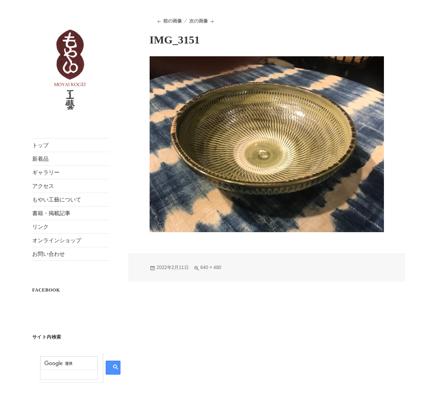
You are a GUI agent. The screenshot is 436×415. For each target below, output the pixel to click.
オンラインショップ (56, 240)
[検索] (69, 364)
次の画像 (198, 21)
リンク (40, 227)
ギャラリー (45, 172)
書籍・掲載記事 (51, 213)
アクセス (43, 186)
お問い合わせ (48, 254)
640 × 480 (211, 267)
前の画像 (172, 21)
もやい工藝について (56, 200)
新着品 (40, 159)
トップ (40, 145)
